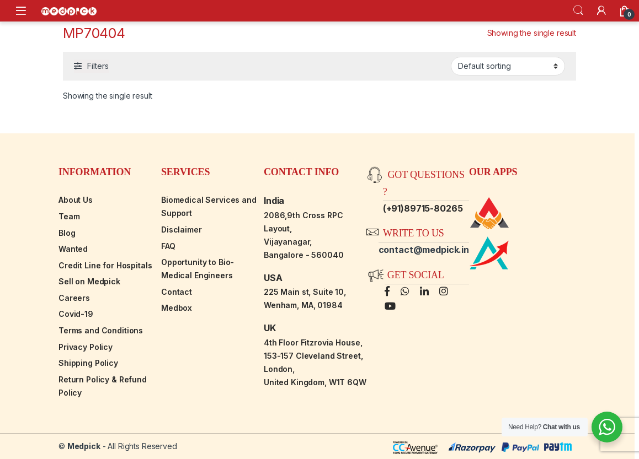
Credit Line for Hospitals (105, 265)
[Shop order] (508, 66)
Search (578, 10)
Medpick (83, 446)
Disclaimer (181, 229)
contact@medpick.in (424, 249)
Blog (66, 232)
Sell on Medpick (89, 281)
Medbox (176, 307)
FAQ (168, 246)
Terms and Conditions (100, 330)
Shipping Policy (88, 363)
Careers (74, 298)
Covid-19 (75, 313)
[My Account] (601, 10)
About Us (75, 199)
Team (68, 216)
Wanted (73, 248)
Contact (176, 291)
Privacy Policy (85, 347)
